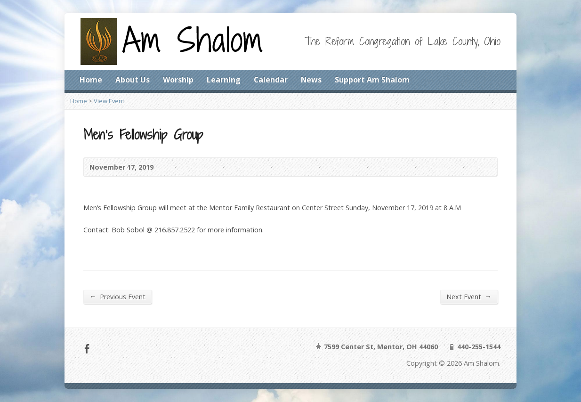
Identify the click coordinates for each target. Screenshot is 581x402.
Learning (224, 79)
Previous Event (117, 296)
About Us (132, 79)
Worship (178, 79)
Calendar (271, 79)
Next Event (469, 296)
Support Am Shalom (372, 79)
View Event (109, 101)
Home (91, 79)
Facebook (86, 348)
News (311, 79)
